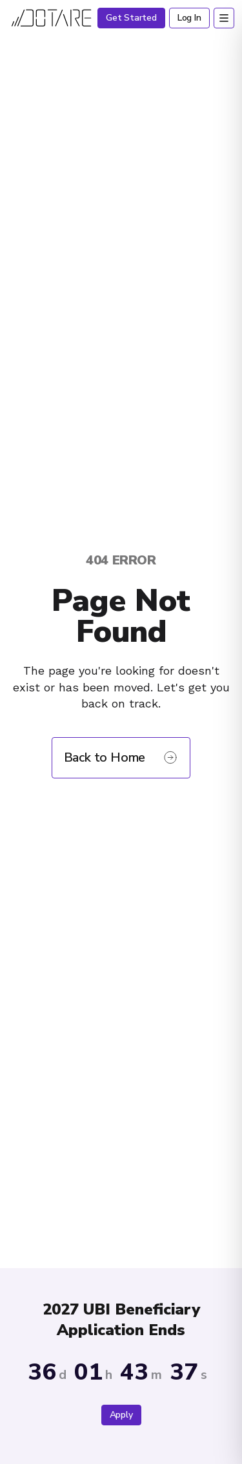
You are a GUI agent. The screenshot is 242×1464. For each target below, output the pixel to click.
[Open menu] (224, 18)
